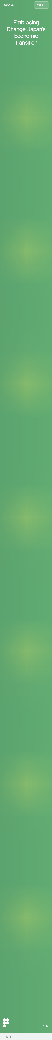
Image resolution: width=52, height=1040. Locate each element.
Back (8, 1037)
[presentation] (41, 5)
